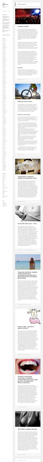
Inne (3, 182)
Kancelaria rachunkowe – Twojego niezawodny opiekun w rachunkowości (6, 17)
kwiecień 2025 (4, 53)
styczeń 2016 (4, 162)
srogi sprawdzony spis (5, 4)
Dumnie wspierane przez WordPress (22, 460)
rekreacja (4, 188)
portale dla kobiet (29, 304)
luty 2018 (4, 137)
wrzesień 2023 (4, 72)
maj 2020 (4, 116)
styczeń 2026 (4, 43)
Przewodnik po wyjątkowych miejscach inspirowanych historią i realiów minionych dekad (6, 20)
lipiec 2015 (4, 170)
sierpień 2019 (4, 122)
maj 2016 (4, 160)
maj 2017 (4, 146)
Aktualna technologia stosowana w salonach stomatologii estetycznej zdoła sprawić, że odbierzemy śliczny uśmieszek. (28, 379)
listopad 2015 (4, 165)
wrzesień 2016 (4, 155)
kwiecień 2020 (4, 117)
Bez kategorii (4, 176)
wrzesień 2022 (4, 83)
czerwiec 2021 (4, 102)
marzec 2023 (4, 78)
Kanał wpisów (4, 203)
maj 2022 (4, 88)
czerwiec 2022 (4, 87)
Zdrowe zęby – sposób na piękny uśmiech (26, 327)
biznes (3, 177)
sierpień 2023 (4, 73)
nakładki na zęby (22, 344)
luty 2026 (4, 42)
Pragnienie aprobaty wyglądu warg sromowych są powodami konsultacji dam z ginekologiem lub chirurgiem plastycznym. (27, 275)
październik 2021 (5, 97)
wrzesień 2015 (4, 167)
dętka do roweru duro (25, 101)
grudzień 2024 (4, 57)
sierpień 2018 (4, 131)
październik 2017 (5, 141)
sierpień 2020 (4, 113)
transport (4, 192)
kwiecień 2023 (4, 77)
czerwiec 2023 (4, 76)
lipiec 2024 (4, 63)
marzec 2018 (4, 136)
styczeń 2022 (4, 93)
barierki (20, 67)
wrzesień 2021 (4, 98)
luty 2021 (4, 107)
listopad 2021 (4, 96)
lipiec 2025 (4, 49)
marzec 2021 (4, 106)
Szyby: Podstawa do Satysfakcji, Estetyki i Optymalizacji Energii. (6, 31)
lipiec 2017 (4, 143)
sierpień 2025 (4, 48)
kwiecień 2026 (4, 39)
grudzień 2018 (4, 128)
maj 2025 (4, 52)
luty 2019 (4, 126)
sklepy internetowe (5, 191)
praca (3, 186)
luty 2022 (4, 92)
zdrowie (3, 197)
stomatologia (28, 354)
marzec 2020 (4, 118)
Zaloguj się (4, 202)
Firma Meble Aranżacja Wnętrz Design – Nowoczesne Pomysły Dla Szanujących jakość (6, 23)
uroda (3, 193)
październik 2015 (5, 166)
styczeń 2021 (4, 108)
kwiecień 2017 (4, 147)
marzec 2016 (4, 161)
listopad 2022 (4, 81)
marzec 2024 (4, 67)
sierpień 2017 (4, 142)
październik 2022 (5, 82)
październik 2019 (5, 121)
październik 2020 (5, 111)
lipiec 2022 (4, 86)
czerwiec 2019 (4, 123)
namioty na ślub (23, 26)
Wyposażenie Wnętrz (5, 196)
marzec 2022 (4, 91)
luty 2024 (4, 68)
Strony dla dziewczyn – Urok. (27, 223)
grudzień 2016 (4, 152)
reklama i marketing (5, 187)
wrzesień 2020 (4, 112)
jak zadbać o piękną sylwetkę (27, 429)
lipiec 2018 (4, 132)
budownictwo (4, 178)
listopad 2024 (4, 58)
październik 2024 (5, 59)
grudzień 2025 (4, 44)
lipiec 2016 (4, 157)
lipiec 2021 (4, 101)
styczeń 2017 (4, 151)
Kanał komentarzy (5, 204)
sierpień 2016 (4, 156)
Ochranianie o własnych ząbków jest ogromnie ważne (27, 177)
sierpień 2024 (4, 62)
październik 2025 (5, 47)
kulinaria (4, 183)
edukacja (4, 181)
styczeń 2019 (4, 127)
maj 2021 (4, 103)
